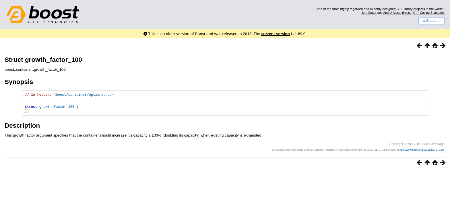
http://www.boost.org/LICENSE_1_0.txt (421, 154)
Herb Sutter (369, 12)
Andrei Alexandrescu (397, 12)
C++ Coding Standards (429, 12)
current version (275, 33)
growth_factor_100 (56, 110)
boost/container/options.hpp (83, 95)
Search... (431, 21)
